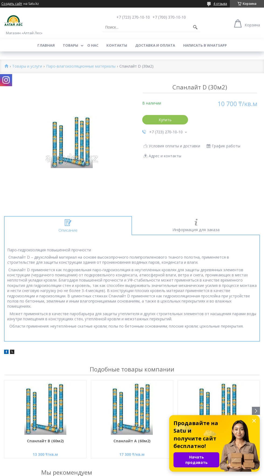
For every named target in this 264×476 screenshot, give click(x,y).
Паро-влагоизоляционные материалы (81, 66)
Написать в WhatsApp (205, 45)
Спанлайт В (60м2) (45, 440)
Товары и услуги (27, 66)
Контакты (116, 45)
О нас (92, 45)
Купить (165, 119)
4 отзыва (220, 3)
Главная (46, 45)
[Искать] (195, 27)
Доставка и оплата (155, 45)
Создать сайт (11, 4)
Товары (70, 45)
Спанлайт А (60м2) (132, 440)
